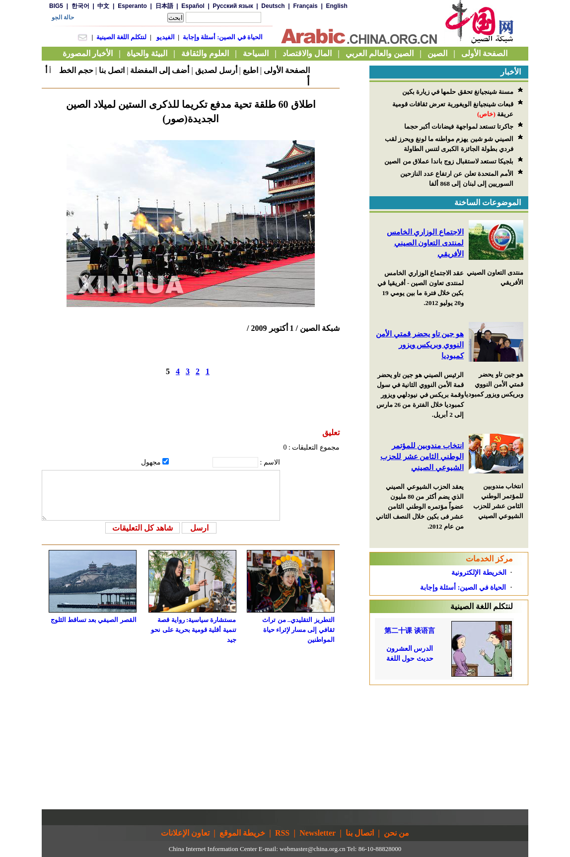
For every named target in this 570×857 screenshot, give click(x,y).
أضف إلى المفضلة (159, 70)
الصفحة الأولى (287, 70)
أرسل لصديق (216, 70)
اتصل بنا (112, 70)
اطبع (250, 70)
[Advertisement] (449, 747)
